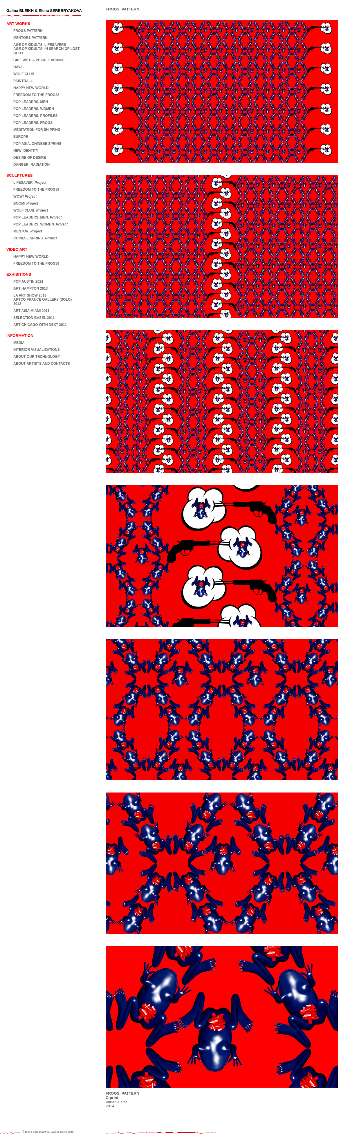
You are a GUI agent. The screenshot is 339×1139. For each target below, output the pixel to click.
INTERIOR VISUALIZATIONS (36, 350)
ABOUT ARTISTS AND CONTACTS (41, 364)
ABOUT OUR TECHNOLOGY (36, 357)
